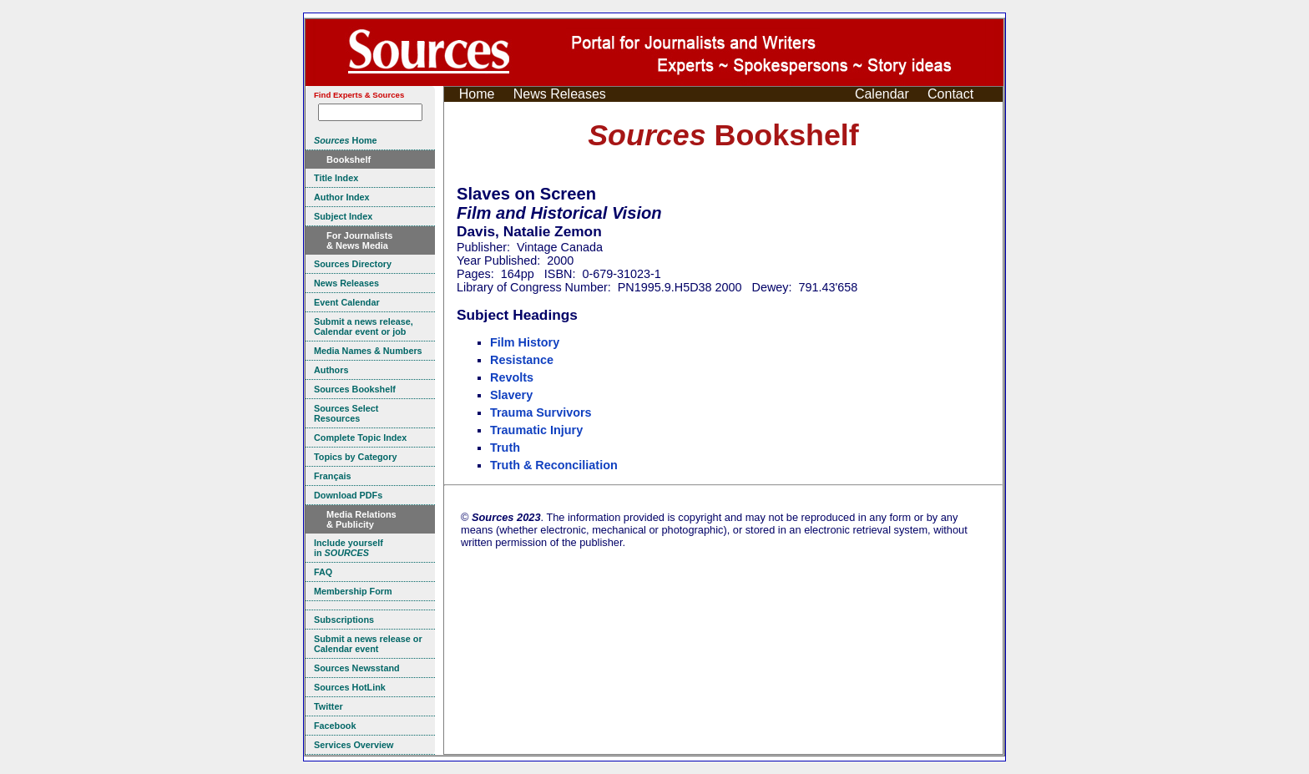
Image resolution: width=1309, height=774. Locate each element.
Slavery (511, 395)
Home (477, 94)
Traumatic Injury (536, 430)
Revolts (511, 377)
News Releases (559, 94)
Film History (524, 342)
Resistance (521, 360)
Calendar (882, 94)
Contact (950, 94)
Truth (505, 447)
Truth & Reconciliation (554, 465)
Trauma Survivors (541, 412)
